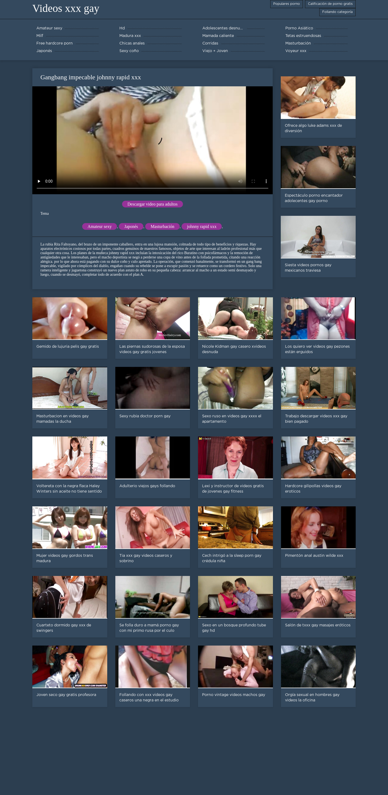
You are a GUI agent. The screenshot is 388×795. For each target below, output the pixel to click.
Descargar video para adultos (152, 204)
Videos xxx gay (65, 8)
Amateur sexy (100, 226)
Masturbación (162, 226)
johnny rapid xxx (201, 226)
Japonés (131, 226)
